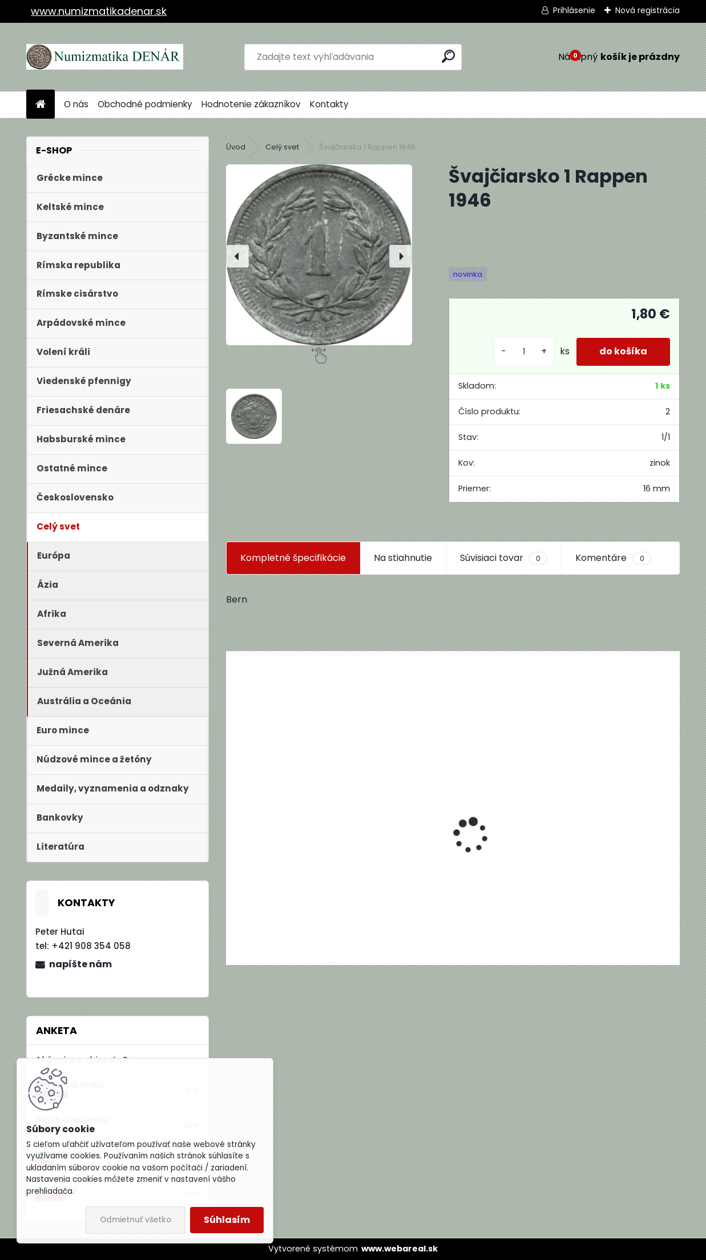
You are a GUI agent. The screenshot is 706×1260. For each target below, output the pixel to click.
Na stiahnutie (403, 557)
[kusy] (524, 352)
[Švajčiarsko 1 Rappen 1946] (319, 254)
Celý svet (282, 147)
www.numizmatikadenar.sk (99, 11)
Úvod (235, 147)
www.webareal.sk (399, 1248)
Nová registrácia (647, 10)
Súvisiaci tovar (503, 558)
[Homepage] (40, 105)
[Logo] (104, 57)
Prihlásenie (574, 10)
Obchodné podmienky (145, 104)
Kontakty (329, 104)
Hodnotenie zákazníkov (251, 104)
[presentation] (237, 256)
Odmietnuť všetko (135, 1219)
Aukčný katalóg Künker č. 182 (298, 878)
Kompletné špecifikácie (293, 557)
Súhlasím (227, 1219)
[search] (448, 56)
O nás (76, 104)
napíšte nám (80, 964)
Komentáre (613, 558)
